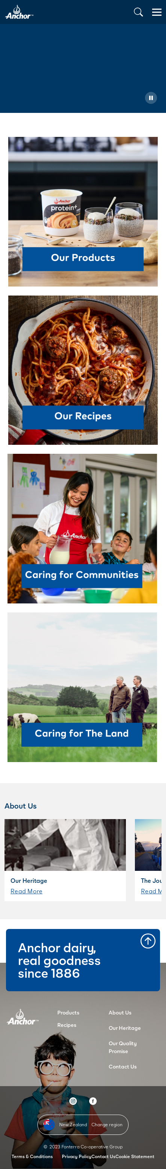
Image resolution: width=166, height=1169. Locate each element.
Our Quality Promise (123, 1047)
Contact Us (123, 1066)
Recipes (66, 1025)
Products (68, 1012)
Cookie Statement (134, 1156)
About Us (120, 1012)
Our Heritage (125, 1028)
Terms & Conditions (32, 1156)
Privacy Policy (76, 1156)
